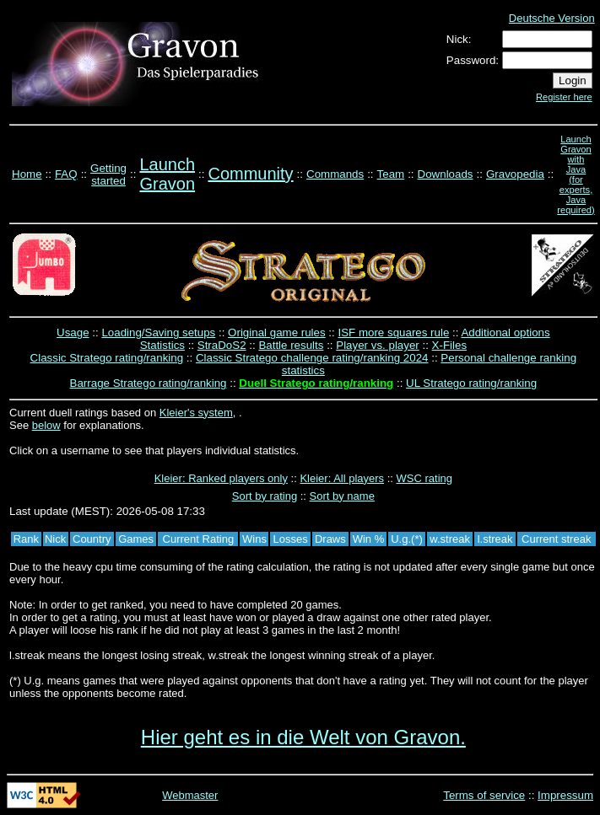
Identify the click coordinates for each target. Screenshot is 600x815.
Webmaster (190, 795)
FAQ (66, 174)
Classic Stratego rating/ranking (107, 357)
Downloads (445, 174)
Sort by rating (264, 496)
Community (250, 173)
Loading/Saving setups (158, 332)
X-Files (449, 345)
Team (391, 174)
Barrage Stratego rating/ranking (148, 383)
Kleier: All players (342, 478)
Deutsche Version (552, 18)
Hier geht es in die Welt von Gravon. (303, 737)
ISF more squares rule (393, 332)
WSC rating (424, 478)
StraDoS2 (221, 345)
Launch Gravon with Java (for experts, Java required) (575, 174)
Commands (335, 174)
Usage (73, 332)
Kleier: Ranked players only (221, 478)
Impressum (565, 795)
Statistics (162, 345)
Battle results (290, 345)
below (46, 425)
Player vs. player (377, 345)
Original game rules (277, 332)
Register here (564, 97)
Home (27, 174)
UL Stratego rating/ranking (471, 383)
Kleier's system (196, 412)
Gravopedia (515, 174)
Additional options (505, 332)
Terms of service (484, 795)
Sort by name (342, 496)
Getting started (108, 174)
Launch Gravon (167, 174)
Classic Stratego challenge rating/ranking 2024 (312, 357)
